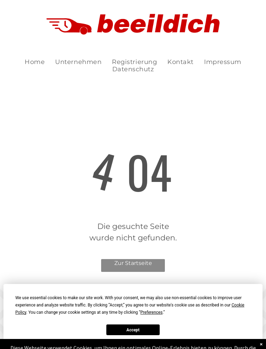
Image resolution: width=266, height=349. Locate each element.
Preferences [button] (151, 312)
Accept (133, 330)
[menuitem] (34, 62)
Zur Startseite (133, 263)
